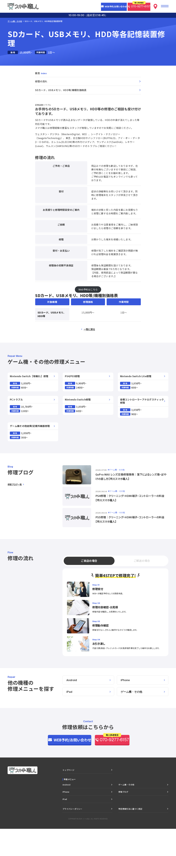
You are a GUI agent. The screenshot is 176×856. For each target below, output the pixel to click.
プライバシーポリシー (72, 835)
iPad (69, 718)
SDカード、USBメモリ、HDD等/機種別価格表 (61, 90)
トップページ (68, 797)
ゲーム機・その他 (15, 21)
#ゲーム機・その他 (116, 470)
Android (71, 706)
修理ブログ (123, 819)
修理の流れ (41, 81)
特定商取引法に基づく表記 (130, 835)
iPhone (125, 706)
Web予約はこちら (88, 289)
